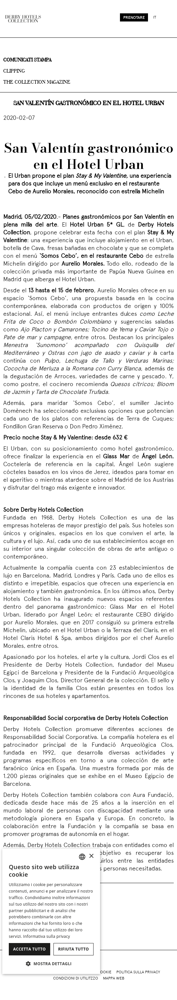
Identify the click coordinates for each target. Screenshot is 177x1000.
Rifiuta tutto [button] (73, 949)
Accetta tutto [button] (29, 949)
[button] (51, 963)
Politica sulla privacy (138, 972)
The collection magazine (36, 82)
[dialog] (51, 911)
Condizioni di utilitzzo (75, 978)
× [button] (91, 856)
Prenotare (134, 18)
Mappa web (113, 978)
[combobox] (82, 857)
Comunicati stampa (27, 60)
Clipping (14, 71)
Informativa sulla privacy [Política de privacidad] (46, 936)
